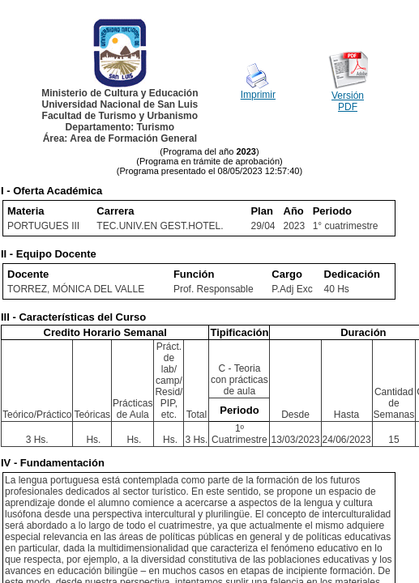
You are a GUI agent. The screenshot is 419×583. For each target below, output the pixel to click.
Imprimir (258, 94)
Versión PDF (347, 101)
